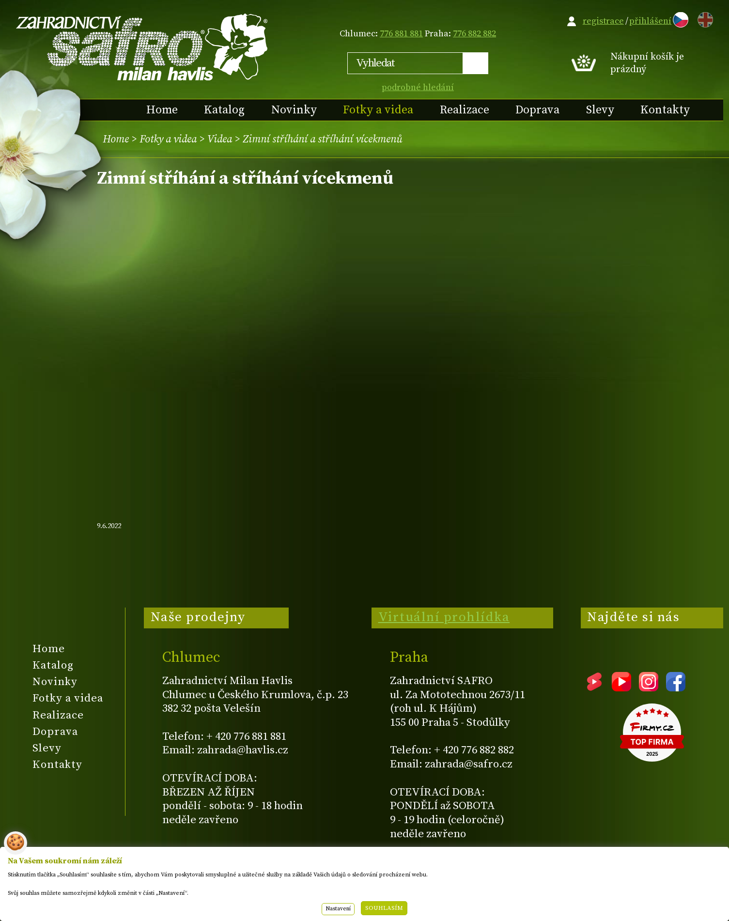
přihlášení (650, 21)
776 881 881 (401, 33)
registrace (603, 21)
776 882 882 (474, 33)
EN (703, 18)
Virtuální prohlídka (444, 617)
